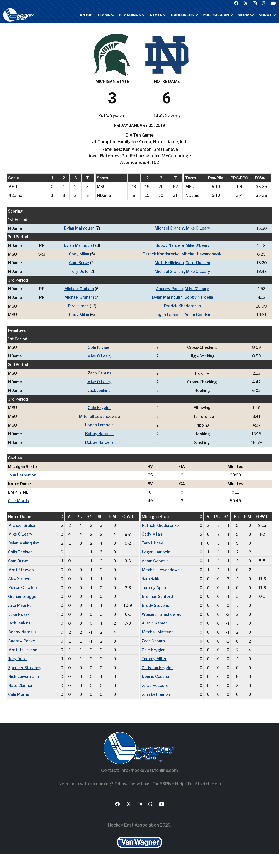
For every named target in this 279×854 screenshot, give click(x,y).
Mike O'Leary (198, 228)
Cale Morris (18, 497)
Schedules (182, 15)
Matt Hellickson (169, 262)
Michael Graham (169, 228)
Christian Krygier (157, 661)
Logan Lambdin (168, 313)
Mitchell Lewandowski (201, 253)
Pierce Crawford (23, 582)
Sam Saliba (152, 574)
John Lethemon (22, 471)
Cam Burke (79, 262)
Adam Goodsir (197, 313)
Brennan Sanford (157, 591)
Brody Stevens (155, 600)
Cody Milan (79, 253)
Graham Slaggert (24, 591)
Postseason (216, 15)
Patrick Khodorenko (161, 253)
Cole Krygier (99, 345)
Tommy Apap (154, 582)
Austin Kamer (154, 617)
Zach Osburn (99, 371)
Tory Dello (79, 270)
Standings (130, 15)
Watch (86, 15)
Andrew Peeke (169, 287)
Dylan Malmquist (79, 228)
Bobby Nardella (169, 245)
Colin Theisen (197, 262)
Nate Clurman (21, 678)
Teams (104, 15)
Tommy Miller (154, 652)
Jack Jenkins (99, 388)
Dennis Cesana (155, 669)
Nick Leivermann (23, 669)
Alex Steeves (20, 574)
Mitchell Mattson (158, 626)
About (265, 15)
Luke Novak (19, 608)
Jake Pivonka (20, 600)
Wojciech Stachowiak (161, 608)
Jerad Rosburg (155, 678)
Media (244, 15)
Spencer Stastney (25, 661)
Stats (156, 15)
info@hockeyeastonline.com (149, 763)
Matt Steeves (21, 565)
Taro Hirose (78, 304)
